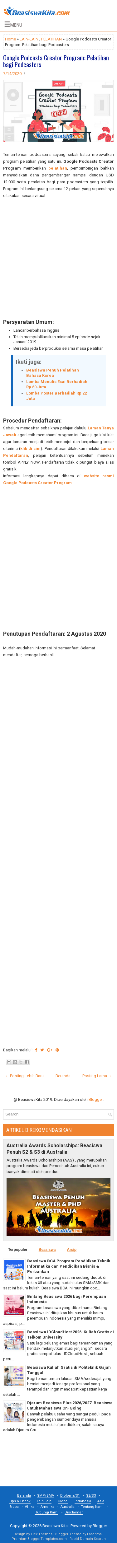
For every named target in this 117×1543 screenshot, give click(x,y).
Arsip (71, 1249)
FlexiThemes (41, 1534)
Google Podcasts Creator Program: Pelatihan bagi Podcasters (56, 61)
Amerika (47, 1507)
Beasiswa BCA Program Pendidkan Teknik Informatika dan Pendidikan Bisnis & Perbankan (68, 1266)
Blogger (96, 1099)
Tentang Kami (92, 1507)
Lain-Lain (44, 1501)
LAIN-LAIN (29, 39)
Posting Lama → (97, 1075)
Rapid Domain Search (88, 1539)
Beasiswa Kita (55, 1525)
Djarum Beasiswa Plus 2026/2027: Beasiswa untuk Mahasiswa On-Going (70, 1405)
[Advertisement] (58, 259)
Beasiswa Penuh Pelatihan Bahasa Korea (52, 373)
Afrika (29, 1507)
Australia (68, 1507)
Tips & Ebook (20, 1501)
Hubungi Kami (46, 1512)
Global (63, 1501)
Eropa (14, 1507)
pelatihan (57, 168)
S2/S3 (91, 1496)
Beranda (63, 1075)
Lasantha (94, 1534)
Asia (100, 1501)
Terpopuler (17, 1249)
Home (10, 39)
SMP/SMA (45, 1496)
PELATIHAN (51, 39)
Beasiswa (47, 1249)
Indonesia (83, 1501)
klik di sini (30, 448)
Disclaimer (74, 1512)
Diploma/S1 (70, 1496)
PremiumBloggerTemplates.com (39, 1539)
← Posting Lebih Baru (24, 1075)
